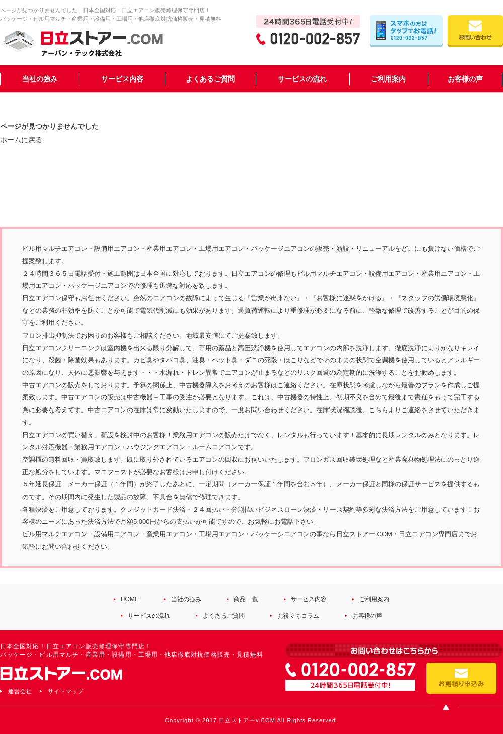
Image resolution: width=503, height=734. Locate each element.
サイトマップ (66, 691)
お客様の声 (465, 79)
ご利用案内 (388, 79)
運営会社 (20, 691)
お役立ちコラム (298, 615)
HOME (130, 599)
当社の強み (39, 79)
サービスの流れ (302, 79)
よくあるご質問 (210, 79)
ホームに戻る (21, 140)
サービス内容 (122, 79)
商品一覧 (246, 599)
